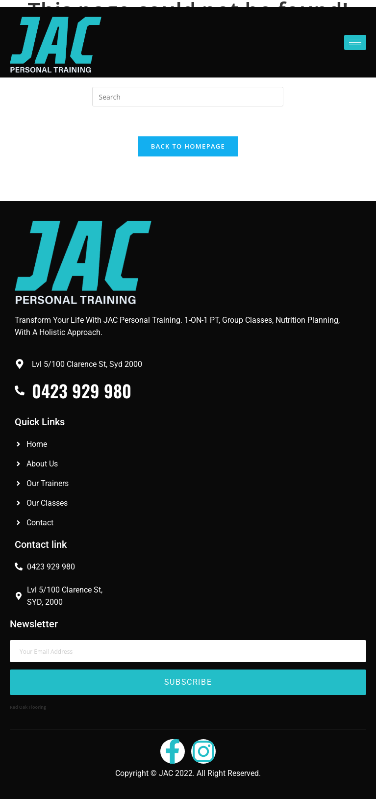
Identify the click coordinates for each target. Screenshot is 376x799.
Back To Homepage (188, 146)
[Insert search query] (187, 96)
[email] (188, 651)
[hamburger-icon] (355, 42)
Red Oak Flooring (28, 707)
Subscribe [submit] (188, 682)
